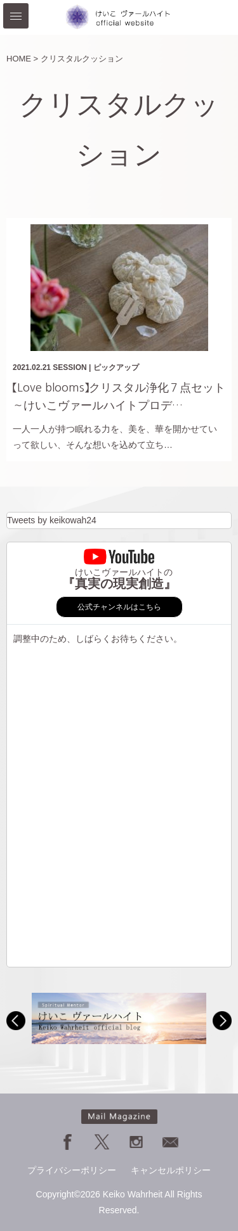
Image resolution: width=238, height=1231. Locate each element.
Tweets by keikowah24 (51, 520)
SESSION (69, 367)
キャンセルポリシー (171, 1170)
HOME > (22, 58)
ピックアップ (116, 367)
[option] (119, 1018)
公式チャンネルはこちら (119, 607)
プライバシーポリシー (71, 1170)
